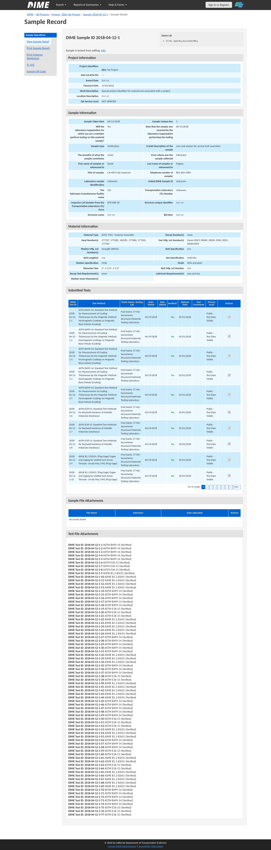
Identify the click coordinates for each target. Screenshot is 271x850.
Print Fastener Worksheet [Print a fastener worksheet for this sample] (35, 56)
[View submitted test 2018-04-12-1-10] (229, 476)
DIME (30, 14)
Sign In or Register (218, 5)
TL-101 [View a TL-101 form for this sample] (30, 65)
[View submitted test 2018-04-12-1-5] (229, 395)
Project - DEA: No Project (66, 14)
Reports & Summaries (87, 4)
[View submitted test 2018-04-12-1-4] (229, 375)
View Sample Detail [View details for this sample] (38, 41)
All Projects (42, 14)
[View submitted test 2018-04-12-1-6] (229, 412)
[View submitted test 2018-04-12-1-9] (229, 460)
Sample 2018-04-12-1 (95, 14)
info (103, 50)
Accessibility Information (150, 846)
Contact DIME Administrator (122, 846)
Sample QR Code (36, 71)
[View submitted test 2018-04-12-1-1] (229, 317)
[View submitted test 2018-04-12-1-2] (229, 336)
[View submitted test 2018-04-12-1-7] (229, 428)
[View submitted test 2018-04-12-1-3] (229, 356)
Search (61, 4)
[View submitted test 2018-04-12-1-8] (229, 444)
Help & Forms (118, 4)
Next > (237, 487)
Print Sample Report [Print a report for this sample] (38, 48)
